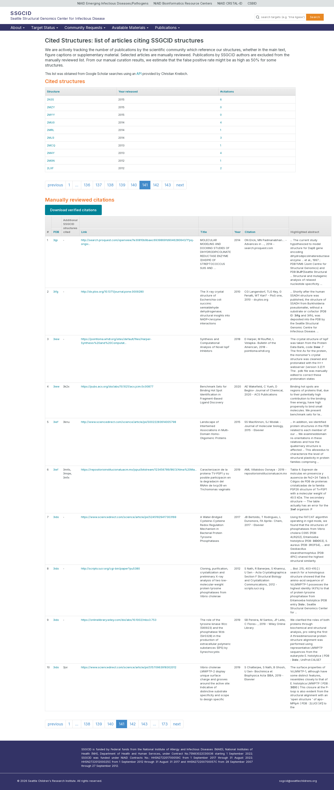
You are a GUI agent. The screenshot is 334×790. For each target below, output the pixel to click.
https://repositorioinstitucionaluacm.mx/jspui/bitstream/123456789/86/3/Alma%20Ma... (139, 469)
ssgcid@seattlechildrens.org (298, 780)
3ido (56, 517)
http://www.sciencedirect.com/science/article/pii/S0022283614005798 (128, 422)
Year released (128, 91)
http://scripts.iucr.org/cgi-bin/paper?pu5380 (110, 568)
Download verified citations (73, 210)
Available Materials (130, 27)
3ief (55, 422)
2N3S (50, 99)
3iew (56, 339)
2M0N (51, 160)
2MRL (50, 130)
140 (134, 185)
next (180, 185)
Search (315, 17)
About (17, 27)
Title (203, 232)
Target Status (44, 27)
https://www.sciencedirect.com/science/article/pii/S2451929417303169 (128, 517)
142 (156, 185)
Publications (167, 27)
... (76, 185)
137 (99, 185)
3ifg (55, 291)
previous (55, 185)
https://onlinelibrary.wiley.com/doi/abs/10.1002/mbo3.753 (118, 619)
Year (237, 232)
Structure (53, 91)
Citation (250, 232)
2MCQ (51, 145)
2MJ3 (50, 137)
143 (168, 185)
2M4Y (51, 153)
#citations (227, 91)
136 (87, 185)
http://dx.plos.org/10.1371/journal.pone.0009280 (112, 291)
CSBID (252, 3)
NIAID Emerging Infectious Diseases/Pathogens (112, 3)
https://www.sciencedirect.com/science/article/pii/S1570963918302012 (128, 667)
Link (84, 232)
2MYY (51, 114)
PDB (56, 232)
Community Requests (84, 27)
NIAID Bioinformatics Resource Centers (183, 3)
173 (165, 724)
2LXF (50, 168)
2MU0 (51, 122)
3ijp (55, 240)
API (139, 74)
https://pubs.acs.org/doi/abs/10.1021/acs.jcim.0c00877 (117, 386)
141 (145, 185)
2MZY (51, 107)
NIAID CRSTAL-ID (230, 3)
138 (110, 185)
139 (122, 185)
